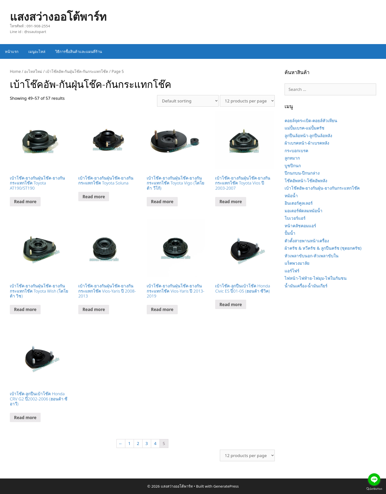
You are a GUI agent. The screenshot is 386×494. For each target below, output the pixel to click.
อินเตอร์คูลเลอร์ (299, 203)
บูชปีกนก (293, 165)
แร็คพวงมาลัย (297, 263)
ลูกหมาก (292, 158)
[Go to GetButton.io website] (374, 489)
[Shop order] (188, 101)
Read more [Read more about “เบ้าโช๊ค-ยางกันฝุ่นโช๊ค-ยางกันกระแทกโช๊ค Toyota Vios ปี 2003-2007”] (230, 201)
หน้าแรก (11, 51)
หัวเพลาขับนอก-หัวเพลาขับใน (311, 256)
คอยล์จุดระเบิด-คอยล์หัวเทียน (311, 120)
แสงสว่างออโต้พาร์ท (58, 16)
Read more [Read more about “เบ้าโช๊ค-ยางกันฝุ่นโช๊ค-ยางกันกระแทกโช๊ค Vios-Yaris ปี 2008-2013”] (93, 309)
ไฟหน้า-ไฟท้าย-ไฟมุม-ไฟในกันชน (316, 278)
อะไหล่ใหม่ (33, 71)
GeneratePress (226, 486)
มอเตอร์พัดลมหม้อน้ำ (303, 211)
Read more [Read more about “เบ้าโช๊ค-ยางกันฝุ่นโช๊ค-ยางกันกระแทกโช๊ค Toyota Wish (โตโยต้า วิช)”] (25, 309)
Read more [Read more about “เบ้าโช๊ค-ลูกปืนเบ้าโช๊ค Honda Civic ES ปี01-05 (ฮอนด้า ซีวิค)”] (230, 304)
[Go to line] (374, 479)
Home (15, 71)
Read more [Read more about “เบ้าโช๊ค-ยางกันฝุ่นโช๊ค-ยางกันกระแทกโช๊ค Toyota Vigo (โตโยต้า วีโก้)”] (162, 201)
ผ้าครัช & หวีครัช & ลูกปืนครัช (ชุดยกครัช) (323, 248)
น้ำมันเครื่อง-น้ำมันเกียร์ (306, 286)
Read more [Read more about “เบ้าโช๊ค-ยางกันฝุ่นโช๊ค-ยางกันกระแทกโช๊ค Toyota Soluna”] (93, 196)
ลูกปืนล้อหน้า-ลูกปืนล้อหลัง (308, 135)
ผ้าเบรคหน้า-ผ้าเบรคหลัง (307, 143)
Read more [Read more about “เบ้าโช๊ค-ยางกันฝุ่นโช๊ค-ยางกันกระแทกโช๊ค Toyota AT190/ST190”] (25, 201)
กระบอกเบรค (296, 150)
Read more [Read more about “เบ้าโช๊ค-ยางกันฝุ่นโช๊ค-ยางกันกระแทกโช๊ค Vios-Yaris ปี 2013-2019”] (162, 309)
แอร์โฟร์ (292, 271)
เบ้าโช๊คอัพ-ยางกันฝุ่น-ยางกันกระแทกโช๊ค (322, 188)
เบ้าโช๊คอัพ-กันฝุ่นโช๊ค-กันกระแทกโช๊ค (77, 71)
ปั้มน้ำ (290, 233)
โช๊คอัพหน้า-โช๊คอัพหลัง (306, 180)
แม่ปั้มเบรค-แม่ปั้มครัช (304, 128)
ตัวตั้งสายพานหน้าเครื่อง (307, 241)
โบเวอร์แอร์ (295, 218)
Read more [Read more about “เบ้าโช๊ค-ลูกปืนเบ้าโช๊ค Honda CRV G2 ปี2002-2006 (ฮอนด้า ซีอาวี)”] (25, 417)
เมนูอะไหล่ (36, 51)
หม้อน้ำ (291, 195)
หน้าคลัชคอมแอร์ (300, 226)
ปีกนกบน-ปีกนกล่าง (302, 173)
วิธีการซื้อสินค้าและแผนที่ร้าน (78, 51)
